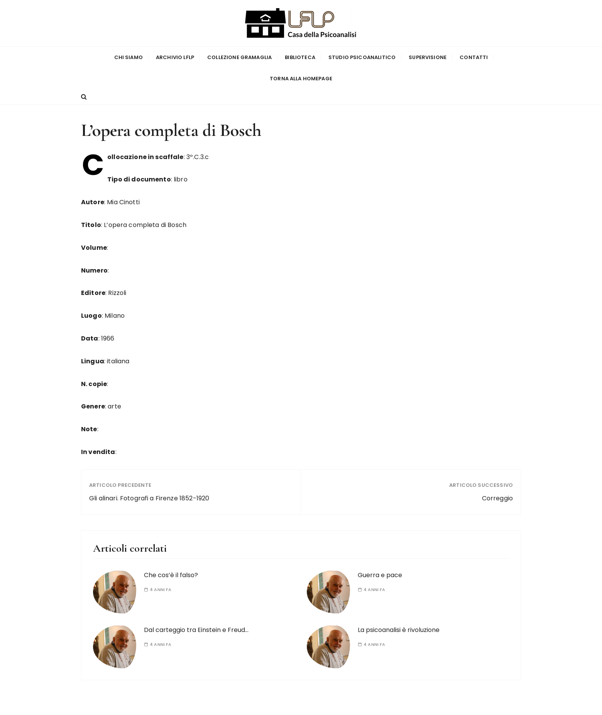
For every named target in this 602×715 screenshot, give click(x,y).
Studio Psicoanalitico (362, 57)
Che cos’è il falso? (171, 575)
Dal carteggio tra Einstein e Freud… (196, 629)
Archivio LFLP (175, 57)
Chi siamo (128, 57)
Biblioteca (300, 57)
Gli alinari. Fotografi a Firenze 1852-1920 (149, 498)
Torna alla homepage (301, 78)
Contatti (474, 57)
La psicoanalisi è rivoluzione (399, 629)
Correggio (497, 498)
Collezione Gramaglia (239, 57)
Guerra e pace (380, 575)
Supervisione (427, 57)
